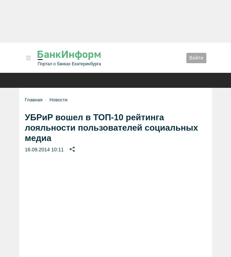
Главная (33, 99)
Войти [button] (196, 58)
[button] (28, 58)
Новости (58, 99)
